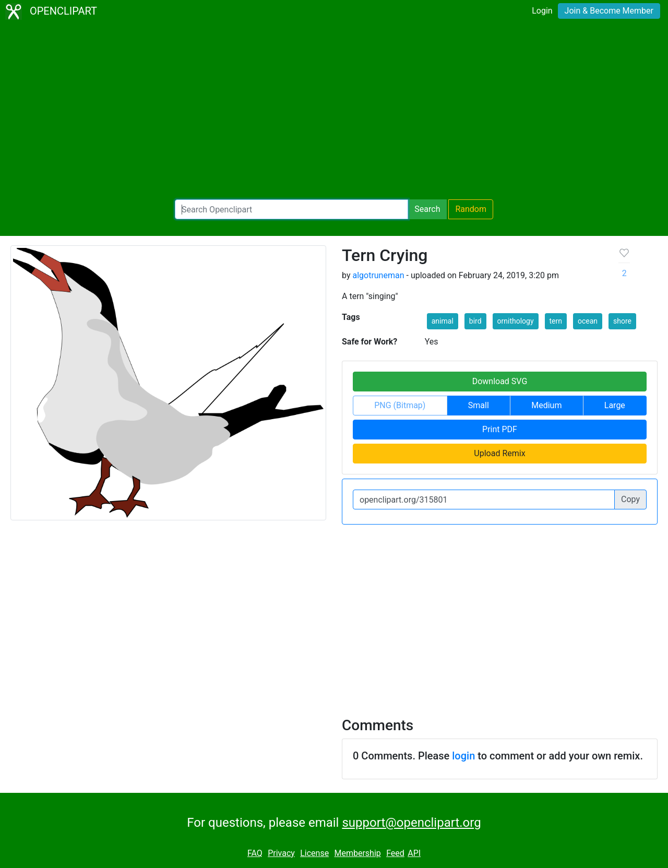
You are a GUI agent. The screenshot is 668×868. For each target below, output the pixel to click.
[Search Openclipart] (291, 209)
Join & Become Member (609, 11)
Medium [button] (546, 405)
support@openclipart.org (411, 822)
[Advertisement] (334, 113)
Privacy (281, 853)
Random (470, 209)
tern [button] (556, 321)
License (314, 853)
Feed (395, 853)
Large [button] (614, 405)
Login (542, 11)
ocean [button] (588, 321)
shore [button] (622, 321)
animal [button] (443, 321)
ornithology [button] (515, 321)
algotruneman (378, 275)
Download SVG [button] (500, 381)
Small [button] (478, 405)
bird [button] (475, 321)
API (414, 853)
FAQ (255, 853)
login (463, 756)
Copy (630, 499)
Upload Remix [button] (499, 453)
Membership (357, 853)
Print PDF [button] (499, 429)
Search (427, 209)
